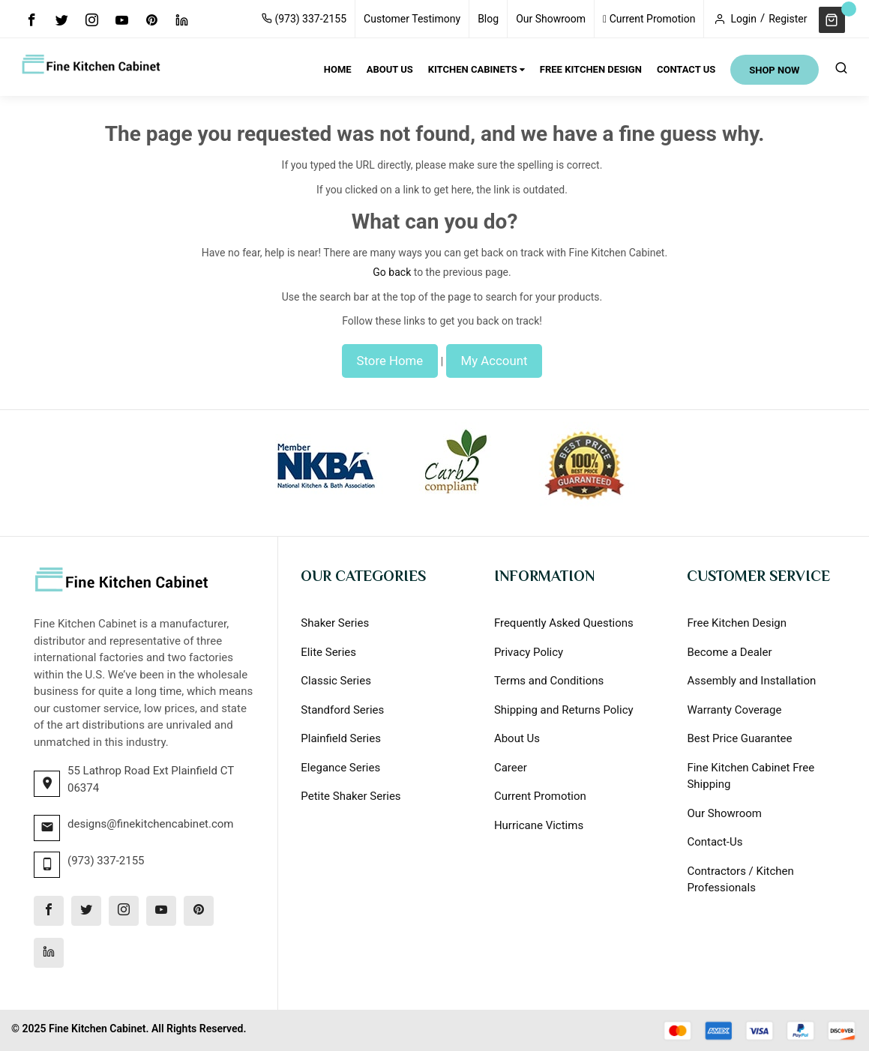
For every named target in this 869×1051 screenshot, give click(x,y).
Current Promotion (649, 19)
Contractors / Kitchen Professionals (740, 879)
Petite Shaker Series (350, 796)
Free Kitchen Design (737, 623)
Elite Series (328, 652)
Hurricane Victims (538, 825)
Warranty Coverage (734, 710)
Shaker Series (335, 623)
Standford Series (342, 710)
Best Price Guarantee (739, 738)
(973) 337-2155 (304, 19)
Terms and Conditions (549, 680)
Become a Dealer (729, 652)
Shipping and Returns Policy (564, 710)
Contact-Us (714, 842)
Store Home (390, 360)
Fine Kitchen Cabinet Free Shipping (750, 776)
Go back (392, 272)
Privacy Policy (528, 652)
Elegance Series (340, 767)
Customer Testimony (412, 19)
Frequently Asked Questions (564, 623)
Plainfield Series (341, 738)
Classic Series (336, 680)
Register (788, 19)
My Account (494, 360)
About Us (517, 738)
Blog (488, 19)
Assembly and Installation (751, 680)
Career (510, 767)
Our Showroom (551, 19)
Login (743, 19)
